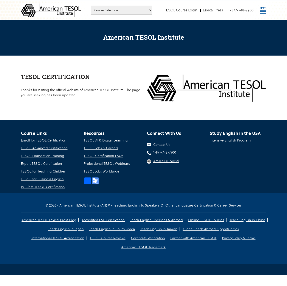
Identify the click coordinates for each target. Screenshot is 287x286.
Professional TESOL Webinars (107, 163)
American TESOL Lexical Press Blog (49, 220)
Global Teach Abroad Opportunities (211, 229)
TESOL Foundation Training (42, 155)
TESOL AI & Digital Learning (106, 140)
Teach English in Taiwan (158, 229)
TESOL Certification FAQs (103, 155)
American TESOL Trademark (143, 247)
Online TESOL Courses (206, 220)
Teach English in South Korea (112, 229)
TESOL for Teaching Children (43, 171)
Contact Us (161, 144)
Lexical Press (213, 10)
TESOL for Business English (42, 179)
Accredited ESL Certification (103, 220)
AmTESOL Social (166, 161)
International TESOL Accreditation (57, 238)
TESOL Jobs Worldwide (101, 171)
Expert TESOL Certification (41, 163)
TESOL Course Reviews (108, 238)
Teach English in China (247, 220)
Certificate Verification (148, 238)
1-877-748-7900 (240, 10)
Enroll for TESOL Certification (43, 140)
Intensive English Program (230, 140)
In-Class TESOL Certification (43, 186)
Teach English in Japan (66, 229)
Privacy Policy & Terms (239, 238)
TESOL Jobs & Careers (101, 148)
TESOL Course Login (180, 10)
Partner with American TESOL (193, 238)
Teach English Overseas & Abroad (156, 220)
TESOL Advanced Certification (44, 148)
